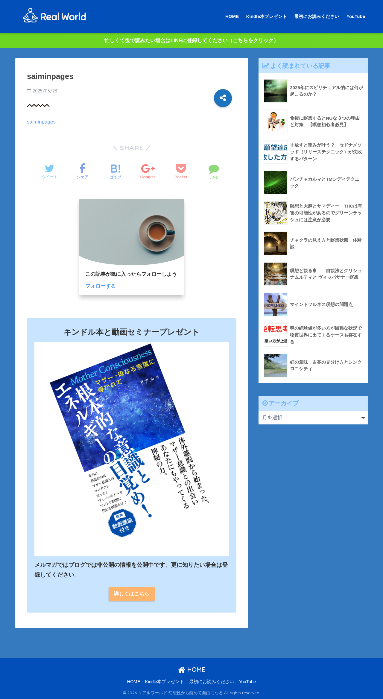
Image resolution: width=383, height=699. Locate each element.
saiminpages (41, 122)
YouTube (355, 16)
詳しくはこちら (131, 594)
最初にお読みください (316, 16)
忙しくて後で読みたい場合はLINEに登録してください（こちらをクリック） (191, 40)
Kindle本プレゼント (266, 16)
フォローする (100, 286)
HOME (232, 16)
